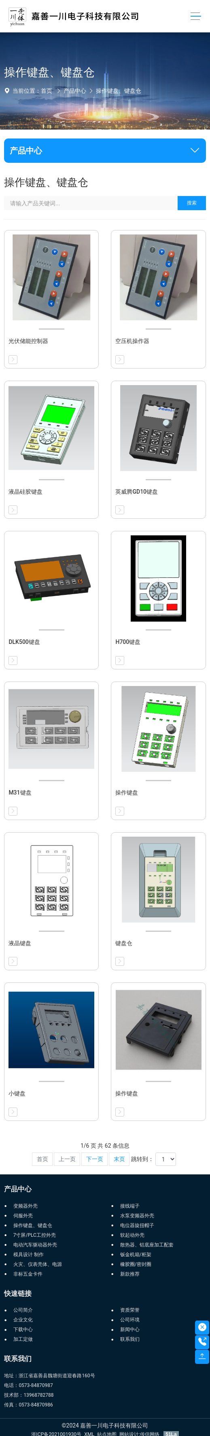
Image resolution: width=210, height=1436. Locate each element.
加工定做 (23, 1339)
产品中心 (75, 90)
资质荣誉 (130, 1310)
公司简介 (23, 1310)
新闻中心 (130, 1329)
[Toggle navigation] (196, 16)
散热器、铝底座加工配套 (147, 1245)
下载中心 (23, 1329)
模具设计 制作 (28, 1254)
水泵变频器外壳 (137, 1216)
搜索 (192, 203)
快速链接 (18, 1293)
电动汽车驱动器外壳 (35, 1245)
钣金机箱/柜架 (135, 1254)
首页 (46, 90)
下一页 (94, 1159)
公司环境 (130, 1320)
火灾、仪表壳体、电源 (37, 1264)
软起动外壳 (132, 1235)
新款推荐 (130, 1274)
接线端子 (130, 1206)
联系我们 (130, 1339)
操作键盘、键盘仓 (118, 90)
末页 (119, 1159)
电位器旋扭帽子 (137, 1225)
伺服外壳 (23, 1216)
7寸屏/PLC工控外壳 (34, 1235)
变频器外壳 (25, 1206)
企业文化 (23, 1320)
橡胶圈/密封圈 (135, 1264)
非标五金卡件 (27, 1274)
